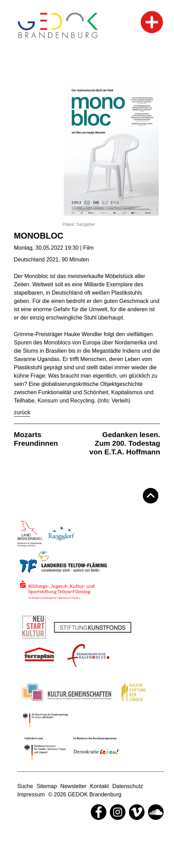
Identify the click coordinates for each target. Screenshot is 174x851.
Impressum (31, 794)
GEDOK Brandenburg (94, 794)
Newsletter (73, 786)
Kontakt (99, 786)
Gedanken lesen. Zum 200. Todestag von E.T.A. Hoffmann (124, 443)
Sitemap (46, 786)
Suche (25, 786)
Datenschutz (127, 786)
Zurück (22, 412)
